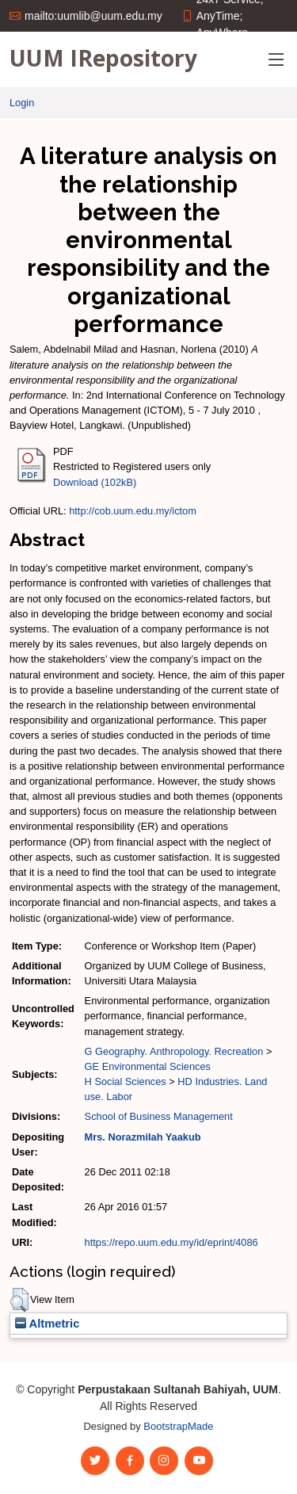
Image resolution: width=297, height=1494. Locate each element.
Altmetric (47, 1323)
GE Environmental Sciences (148, 1066)
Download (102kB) (94, 482)
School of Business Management (159, 1116)
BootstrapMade (178, 1426)
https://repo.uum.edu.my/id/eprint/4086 (171, 1242)
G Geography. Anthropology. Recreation (174, 1051)
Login (22, 103)
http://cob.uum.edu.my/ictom (132, 511)
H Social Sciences (125, 1081)
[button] (19, 1300)
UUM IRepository (103, 58)
